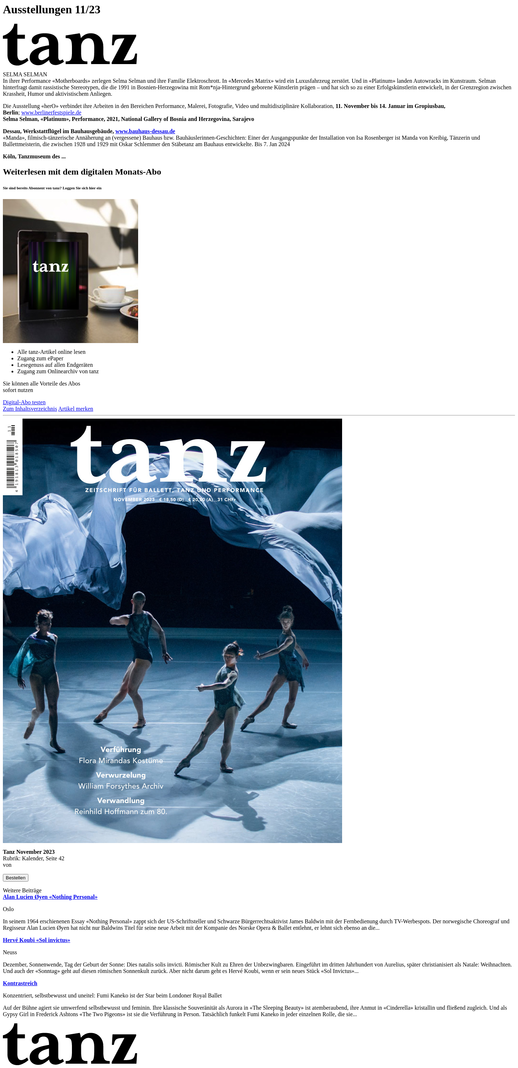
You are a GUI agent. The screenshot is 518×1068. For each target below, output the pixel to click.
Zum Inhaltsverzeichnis (30, 409)
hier (92, 188)
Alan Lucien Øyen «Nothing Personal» (50, 897)
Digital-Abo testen (24, 402)
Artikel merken (75, 409)
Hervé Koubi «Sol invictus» (36, 940)
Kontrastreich (20, 983)
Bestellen (16, 877)
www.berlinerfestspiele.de (51, 112)
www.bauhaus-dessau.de (145, 131)
